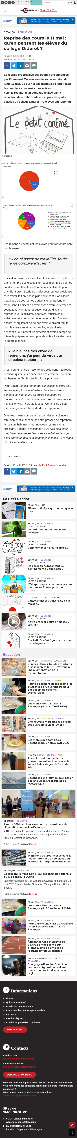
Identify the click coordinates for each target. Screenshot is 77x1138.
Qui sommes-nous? (16, 1002)
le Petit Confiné (13, 456)
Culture (45, 718)
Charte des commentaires (19, 1006)
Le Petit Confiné (37, 526)
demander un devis (19, 1074)
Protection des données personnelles (25, 1010)
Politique (57, 755)
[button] (70, 2)
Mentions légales (15, 1018)
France (32, 755)
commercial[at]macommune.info (20, 1067)
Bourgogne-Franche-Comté (44, 958)
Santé (58, 680)
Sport (58, 938)
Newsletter (15, 1029)
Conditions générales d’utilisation (23, 1022)
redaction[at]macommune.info (18, 1058)
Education (25, 32)
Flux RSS (11, 1014)
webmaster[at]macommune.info (19, 1095)
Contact (10, 998)
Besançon (10, 32)
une (43, 505)
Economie (46, 661)
